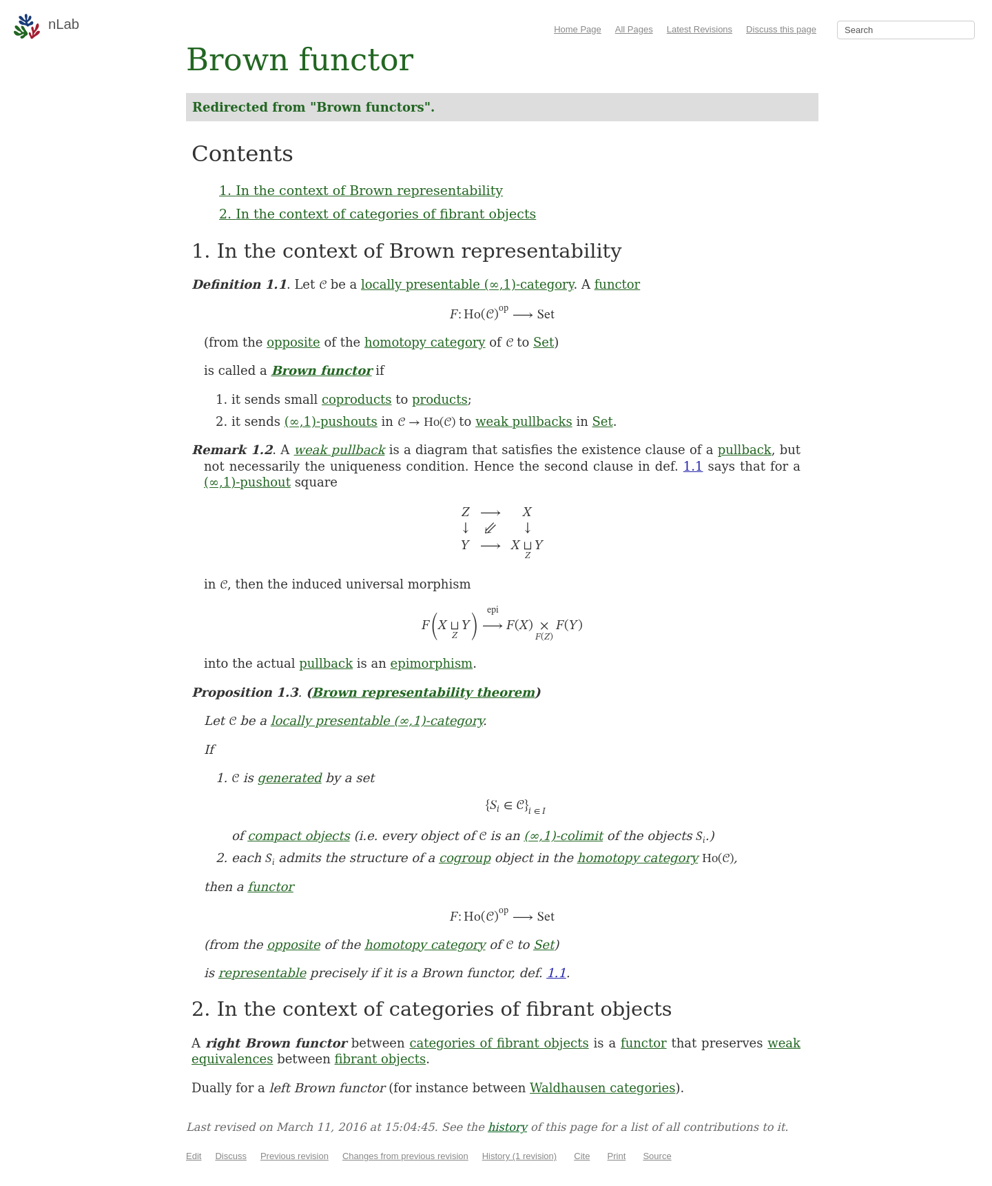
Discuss (231, 1156)
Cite (582, 1156)
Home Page (577, 29)
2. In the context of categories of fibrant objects (377, 213)
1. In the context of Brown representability (361, 190)
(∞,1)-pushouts (331, 421)
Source (657, 1156)
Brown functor (321, 370)
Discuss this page (781, 29)
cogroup (464, 857)
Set (543, 342)
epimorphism (432, 663)
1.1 (693, 466)
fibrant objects (380, 1059)
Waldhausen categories (602, 1088)
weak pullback (339, 449)
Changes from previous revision (405, 1156)
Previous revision (294, 1156)
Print (617, 1156)
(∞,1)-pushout (247, 482)
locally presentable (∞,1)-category (467, 284)
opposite (293, 342)
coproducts (357, 399)
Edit (193, 1156)
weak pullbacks (523, 421)
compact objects (298, 835)
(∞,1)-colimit (563, 835)
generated (289, 777)
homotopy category (425, 342)
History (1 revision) (519, 1156)
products (440, 399)
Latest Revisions (699, 29)
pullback (745, 449)
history (507, 1127)
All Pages (634, 29)
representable (262, 972)
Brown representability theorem (423, 692)
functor (618, 284)
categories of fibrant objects (498, 1043)
